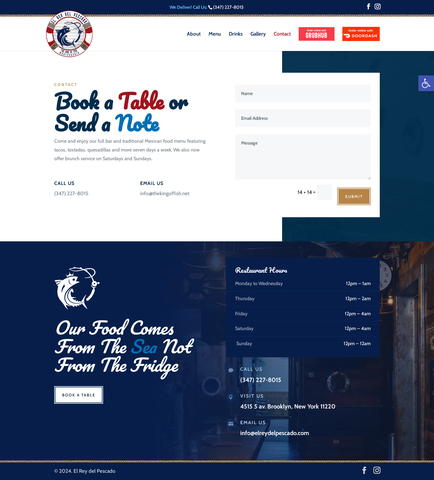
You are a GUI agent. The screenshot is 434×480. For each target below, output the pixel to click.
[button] (426, 83)
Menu (215, 34)
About (194, 34)
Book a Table (78, 395)
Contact (282, 34)
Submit (354, 196)
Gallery (258, 34)
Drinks (236, 34)
